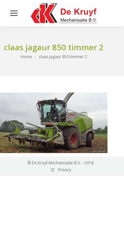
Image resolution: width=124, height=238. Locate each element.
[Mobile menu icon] (14, 13)
